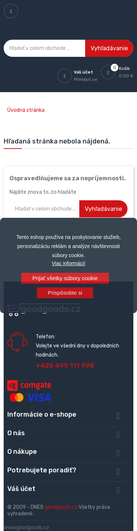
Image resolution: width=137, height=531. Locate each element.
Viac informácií (68, 263)
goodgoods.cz (61, 507)
